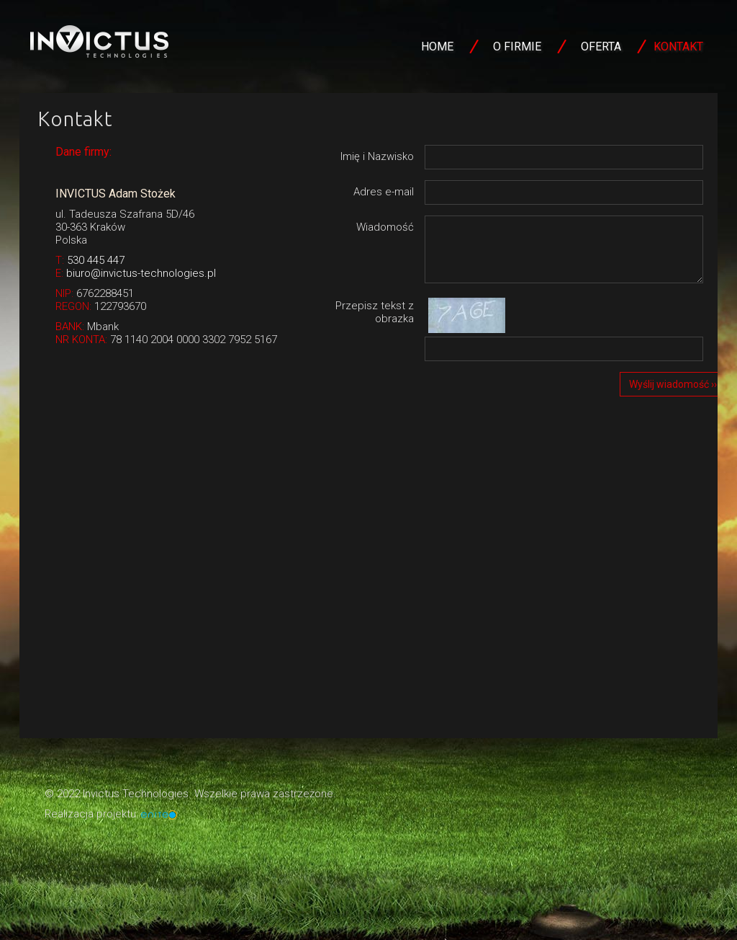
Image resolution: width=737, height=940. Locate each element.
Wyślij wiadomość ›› (673, 384)
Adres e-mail (383, 191)
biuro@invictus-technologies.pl (141, 273)
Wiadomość (385, 227)
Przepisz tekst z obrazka (374, 312)
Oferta (601, 46)
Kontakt (678, 46)
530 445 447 (96, 260)
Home (437, 46)
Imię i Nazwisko (377, 156)
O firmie (517, 46)
